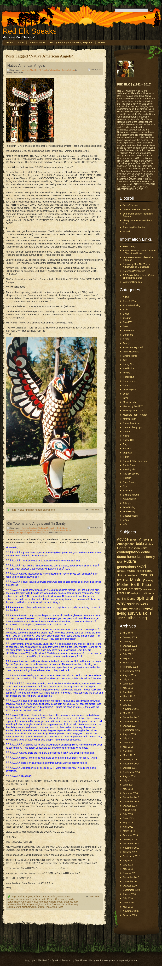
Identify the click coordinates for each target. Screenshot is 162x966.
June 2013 (128, 818)
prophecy (33, 530)
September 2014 (131, 772)
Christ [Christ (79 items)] (121, 548)
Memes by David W (133, 406)
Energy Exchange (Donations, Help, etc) (71, 42)
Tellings (71, 70)
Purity (40, 530)
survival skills (129, 499)
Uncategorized (130, 515)
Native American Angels (26, 65)
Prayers (25, 530)
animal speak (64, 896)
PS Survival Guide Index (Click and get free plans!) (138, 276)
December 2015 (131, 717)
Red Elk (21, 904)
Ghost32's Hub (130, 205)
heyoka (126, 372)
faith (44, 899)
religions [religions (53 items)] (148, 593)
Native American (22, 901)
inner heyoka (129, 389)
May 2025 (128, 633)
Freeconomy (129, 246)
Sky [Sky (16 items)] (118, 599)
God (57, 899)
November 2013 (131, 801)
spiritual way (72, 904)
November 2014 (131, 763)
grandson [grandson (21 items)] (121, 571)
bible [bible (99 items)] (140, 544)
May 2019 (128, 688)
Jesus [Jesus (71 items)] (121, 575)
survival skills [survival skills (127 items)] (139, 613)
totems (41, 907)
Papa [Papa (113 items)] (146, 584)
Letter (126, 393)
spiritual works (29, 907)
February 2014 (130, 793)
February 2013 (130, 835)
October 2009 (130, 915)
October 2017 (130, 700)
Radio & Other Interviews (54, 530)
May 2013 (128, 822)
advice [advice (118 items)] (123, 539)
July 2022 (128, 654)
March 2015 (129, 755)
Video (126, 520)
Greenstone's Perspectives (136, 209)
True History (129, 511)
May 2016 (128, 713)
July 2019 (128, 679)
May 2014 (128, 789)
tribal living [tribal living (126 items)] (137, 618)
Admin (126, 297)
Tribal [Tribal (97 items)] (121, 618)
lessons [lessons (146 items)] (146, 574)
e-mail (126, 339)
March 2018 (129, 696)
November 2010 (131, 881)
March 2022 (129, 662)
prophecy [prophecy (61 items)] (135, 589)
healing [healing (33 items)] (131, 570)
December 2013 (131, 797)
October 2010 (130, 885)
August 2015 (129, 734)
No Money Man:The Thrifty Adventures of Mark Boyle (136, 265)
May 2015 (128, 747)
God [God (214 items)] (141, 566)
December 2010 (131, 877)
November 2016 (131, 709)
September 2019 (131, 671)
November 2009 (131, 911)
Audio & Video (37, 42)
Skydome (127, 490)
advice (21, 896)
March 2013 (129, 831)
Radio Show (129, 465)
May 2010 (128, 906)
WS (125, 524)
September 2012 (131, 856)
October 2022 (130, 645)
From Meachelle (131, 351)
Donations (33, 528)
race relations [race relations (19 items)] (149, 589)
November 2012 (131, 848)
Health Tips (128, 368)
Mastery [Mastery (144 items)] (137, 579)
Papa (60, 901)
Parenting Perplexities (134, 227)
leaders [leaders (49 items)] (132, 575)
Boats (126, 313)
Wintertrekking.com (132, 282)
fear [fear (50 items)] (119, 561)
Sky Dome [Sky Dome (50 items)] (128, 598)
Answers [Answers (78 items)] (145, 539)
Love (125, 398)
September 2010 (131, 890)
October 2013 (130, 805)
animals (11, 899)
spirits (48, 904)
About (21, 42)
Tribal (48, 907)
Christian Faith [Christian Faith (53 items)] (137, 548)
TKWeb (126, 231)
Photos (102, 42)
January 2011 (130, 873)
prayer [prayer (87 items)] (122, 589)
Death (126, 326)
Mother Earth (56, 528)
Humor (126, 385)
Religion (52, 70)
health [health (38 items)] (140, 570)
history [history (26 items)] (148, 571)
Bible (125, 309)
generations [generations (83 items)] (126, 567)
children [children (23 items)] (149, 544)
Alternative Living (131, 305)
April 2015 (128, 751)
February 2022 (130, 667)
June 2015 (128, 742)
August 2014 (129, 776)
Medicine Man (28, 70)
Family (126, 343)
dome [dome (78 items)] (145, 552)
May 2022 (128, 658)
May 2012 (128, 869)
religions (39, 904)
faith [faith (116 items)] (141, 556)
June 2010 (128, 902)
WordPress (81, 960)
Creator (25, 528)
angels (29, 896)
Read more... (95, 509)
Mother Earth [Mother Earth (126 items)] (128, 584)
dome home (129, 330)
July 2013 (128, 814)
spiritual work (14, 907)
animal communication (45, 896)
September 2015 (131, 730)
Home (9, 42)
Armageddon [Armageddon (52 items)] (125, 544)
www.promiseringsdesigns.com (120, 960)
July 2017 (128, 704)
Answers (20, 899)
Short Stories (62, 70)
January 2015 (130, 759)
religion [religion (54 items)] (136, 593)
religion (30, 904)
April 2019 (128, 692)
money (64, 899)
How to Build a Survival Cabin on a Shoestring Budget (139, 251)
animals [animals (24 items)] (134, 540)
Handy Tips (128, 364)
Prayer (126, 444)
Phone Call (128, 440)
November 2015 (131, 721)
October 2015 (130, 725)
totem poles (49, 509)
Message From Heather (135, 414)
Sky (125, 486)
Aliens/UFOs (129, 301)
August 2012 (129, 860)
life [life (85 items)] (119, 580)
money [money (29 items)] (149, 580)
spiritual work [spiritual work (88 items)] (137, 604)
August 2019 (129, 675)
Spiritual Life (58, 904)
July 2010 (128, 898)
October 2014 (130, 768)
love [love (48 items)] (125, 580)
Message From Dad (133, 410)
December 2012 (131, 843)
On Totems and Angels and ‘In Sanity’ (36, 523)
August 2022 (129, 650)
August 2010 (129, 894)
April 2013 (128, 826)
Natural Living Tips (132, 427)
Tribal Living (129, 507)
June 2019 (128, 683)
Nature (19, 530)
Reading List (129, 469)
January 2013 (130, 839)
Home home (129, 381)
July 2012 (128, 864)
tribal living (57, 907)
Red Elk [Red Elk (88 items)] (123, 593)
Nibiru (126, 436)
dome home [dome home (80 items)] (126, 557)
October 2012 (130, 852)
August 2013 (129, 810)
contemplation (33, 899)
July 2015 (128, 738)
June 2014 (128, 784)
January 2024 (130, 641)
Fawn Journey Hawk (133, 347)
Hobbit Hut (128, 377)
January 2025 (130, 637)
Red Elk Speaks (29, 31)
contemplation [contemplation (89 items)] (128, 552)
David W (127, 322)
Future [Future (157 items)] (130, 561)
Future (50, 899)
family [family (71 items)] (150, 557)
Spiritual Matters (34, 532)
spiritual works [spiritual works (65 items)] (127, 609)
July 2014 (128, 780)
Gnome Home (130, 356)
